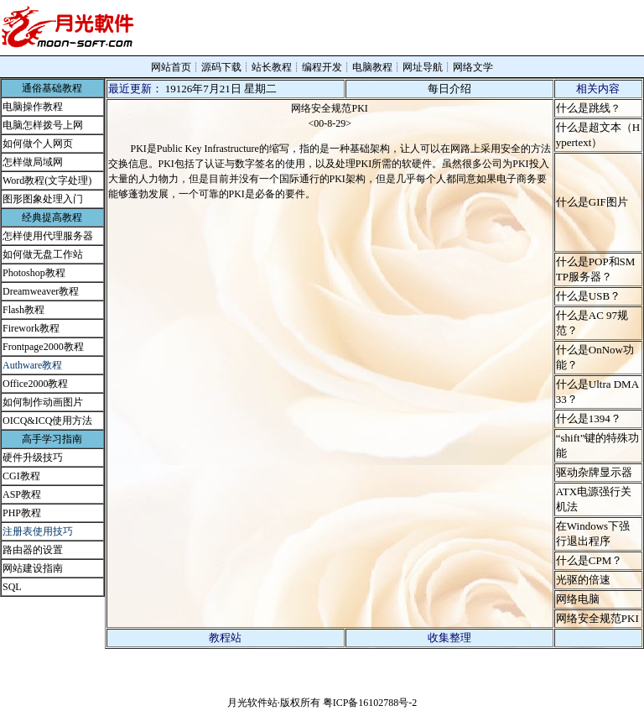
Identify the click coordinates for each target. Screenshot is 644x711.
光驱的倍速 (583, 579)
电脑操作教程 (33, 106)
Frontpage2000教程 (43, 347)
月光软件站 (252, 702)
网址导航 (422, 67)
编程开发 (322, 67)
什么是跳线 (583, 108)
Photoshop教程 (34, 273)
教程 (31, 513)
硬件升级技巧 (33, 457)
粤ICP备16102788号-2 (370, 702)
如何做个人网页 (38, 143)
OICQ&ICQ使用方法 (47, 420)
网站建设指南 (33, 568)
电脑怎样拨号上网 (43, 125)
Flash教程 (23, 310)
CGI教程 (21, 476)
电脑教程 (372, 67)
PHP (12, 513)
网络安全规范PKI (597, 618)
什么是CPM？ (589, 560)
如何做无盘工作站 (43, 254)
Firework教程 (31, 328)
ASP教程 (22, 494)
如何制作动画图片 (43, 402)
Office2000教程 (35, 383)
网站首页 (171, 67)
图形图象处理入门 (43, 199)
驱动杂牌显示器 (594, 472)
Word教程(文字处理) (47, 180)
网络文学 (473, 67)
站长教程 (272, 67)
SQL (12, 587)
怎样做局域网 (33, 162)
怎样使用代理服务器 (48, 236)
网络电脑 (578, 599)
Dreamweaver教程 (41, 291)
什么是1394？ (588, 418)
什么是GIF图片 (592, 202)
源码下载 (221, 67)
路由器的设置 (33, 550)
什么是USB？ (588, 296)
